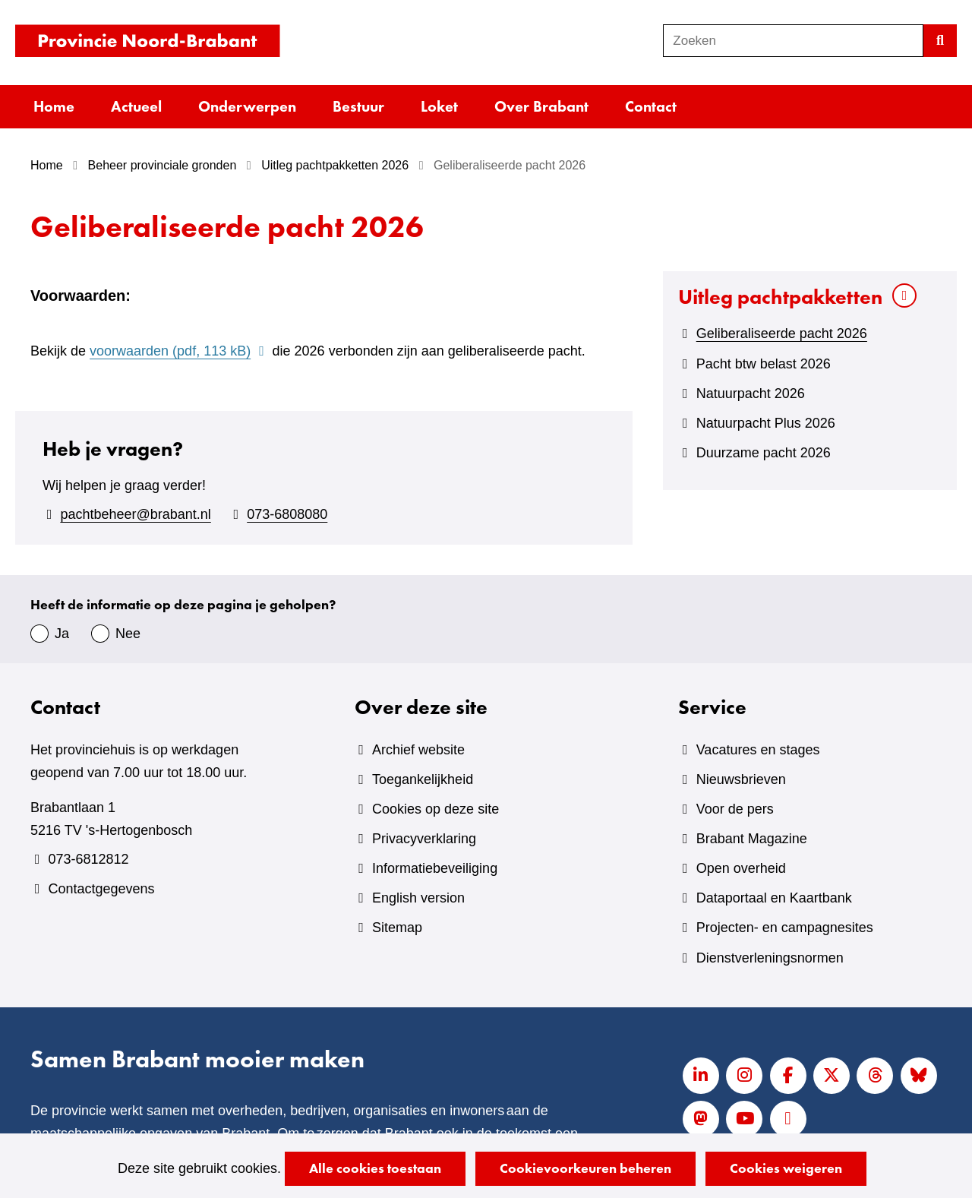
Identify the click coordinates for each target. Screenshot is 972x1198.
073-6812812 (88, 859)
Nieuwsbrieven (741, 779)
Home (53, 106)
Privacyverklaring (424, 838)
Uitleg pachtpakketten (780, 296)
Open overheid (741, 868)
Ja (62, 633)
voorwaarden (179, 351)
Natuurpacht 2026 (750, 393)
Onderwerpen (247, 106)
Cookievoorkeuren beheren (585, 1168)
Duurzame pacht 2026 (763, 452)
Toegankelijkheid (422, 779)
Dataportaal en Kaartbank (774, 898)
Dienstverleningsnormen (770, 958)
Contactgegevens (101, 888)
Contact (651, 106)
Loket (439, 106)
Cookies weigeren (786, 1168)
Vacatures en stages (758, 749)
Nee (127, 633)
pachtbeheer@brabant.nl (135, 514)
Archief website (418, 749)
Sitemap (397, 927)
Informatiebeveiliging (434, 868)
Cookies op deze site (435, 809)
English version (418, 898)
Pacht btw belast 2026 (763, 363)
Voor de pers (735, 809)
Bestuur (358, 106)
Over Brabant (541, 106)
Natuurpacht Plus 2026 (765, 423)
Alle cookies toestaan (375, 1168)
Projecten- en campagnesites (784, 927)
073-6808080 (287, 514)
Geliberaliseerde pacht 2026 (781, 333)
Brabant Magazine (751, 838)
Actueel (136, 106)
